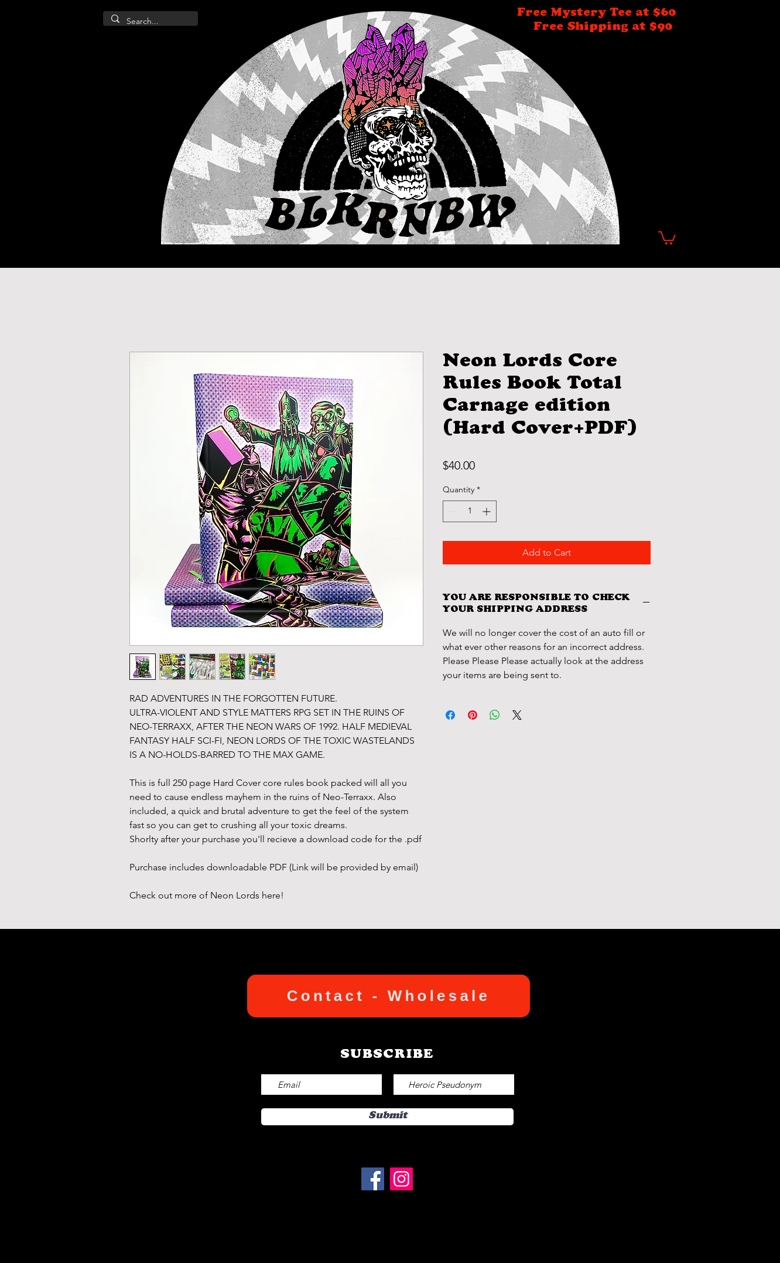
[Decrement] (451, 511)
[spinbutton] (469, 511)
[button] (667, 237)
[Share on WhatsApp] (495, 715)
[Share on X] (517, 715)
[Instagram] (401, 1178)
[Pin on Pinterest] (473, 715)
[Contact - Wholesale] (388, 996)
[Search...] (149, 21)
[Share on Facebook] (450, 715)
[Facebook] (372, 1178)
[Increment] (487, 511)
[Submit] (387, 1116)
